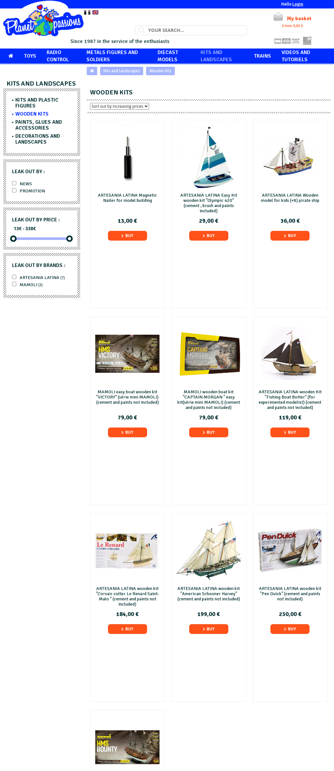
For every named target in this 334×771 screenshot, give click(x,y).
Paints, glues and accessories (38, 125)
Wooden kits (160, 71)
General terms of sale (194, 711)
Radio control (58, 56)
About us (182, 690)
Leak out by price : (36, 220)
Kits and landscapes (216, 56)
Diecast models (168, 56)
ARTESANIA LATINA (38, 277)
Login (297, 4)
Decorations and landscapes (37, 139)
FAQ (178, 697)
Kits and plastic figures (36, 103)
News (22, 184)
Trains (262, 56)
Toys (30, 56)
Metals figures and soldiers (112, 56)
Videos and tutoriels (295, 56)
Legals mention (188, 704)
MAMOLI (27, 284)
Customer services (275, 690)
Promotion (28, 191)
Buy (127, 235)
